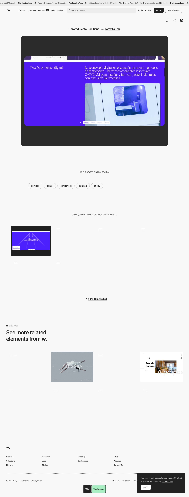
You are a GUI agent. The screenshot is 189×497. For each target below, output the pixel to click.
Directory (32, 10)
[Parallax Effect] (161, 403)
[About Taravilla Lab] (73, 241)
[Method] (158, 241)
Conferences (83, 461)
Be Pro (158, 10)
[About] (27, 403)
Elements (9, 465)
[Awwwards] (9, 10)
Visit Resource (98, 489)
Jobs (53, 10)
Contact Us (118, 465)
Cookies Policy (11, 481)
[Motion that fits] (73, 273)
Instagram (126, 481)
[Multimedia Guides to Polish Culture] (117, 367)
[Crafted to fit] (31, 241)
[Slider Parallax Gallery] (72, 403)
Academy (43, 10)
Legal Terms (24, 481)
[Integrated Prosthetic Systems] (116, 241)
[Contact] (31, 273)
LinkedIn (136, 481)
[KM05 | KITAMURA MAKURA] (72, 367)
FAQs (116, 457)
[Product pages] (27, 367)
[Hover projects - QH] (117, 403)
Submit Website (173, 10)
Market (60, 10)
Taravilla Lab (112, 29)
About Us (117, 461)
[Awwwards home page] (87, 489)
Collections (10, 461)
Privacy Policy (37, 481)
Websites (9, 457)
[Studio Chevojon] (161, 367)
